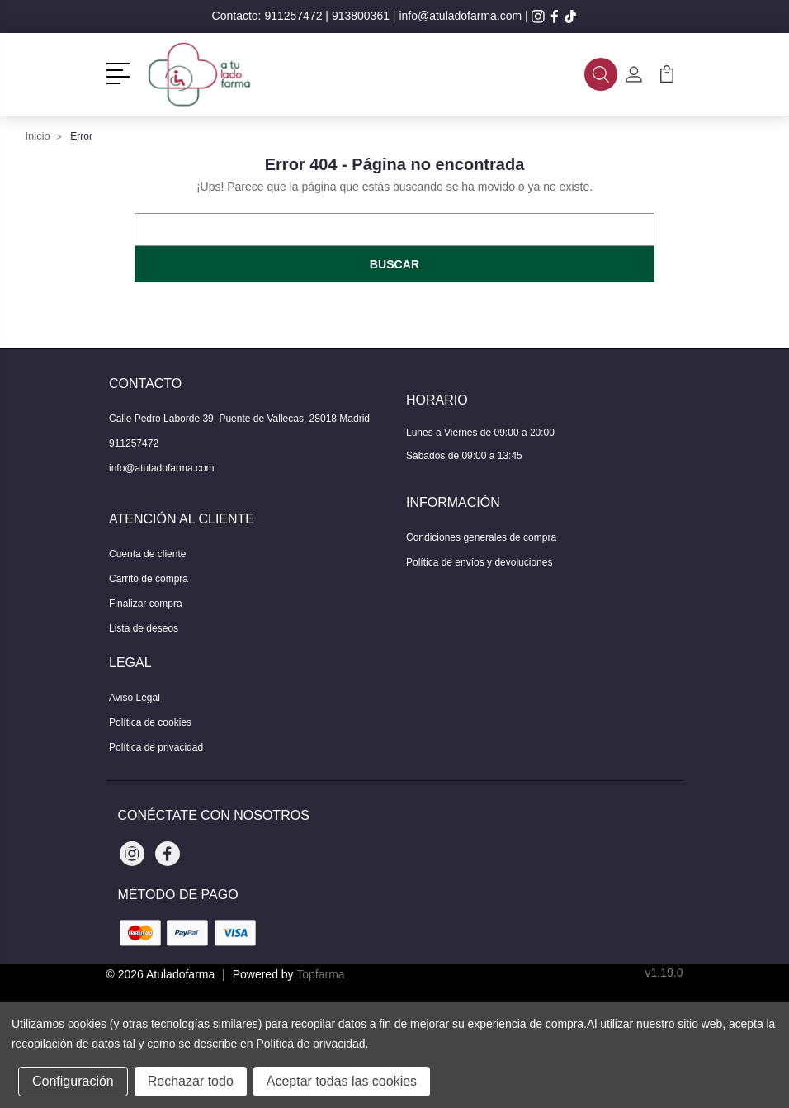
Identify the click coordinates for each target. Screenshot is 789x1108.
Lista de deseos (143, 628)
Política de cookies (150, 722)
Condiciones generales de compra (481, 537)
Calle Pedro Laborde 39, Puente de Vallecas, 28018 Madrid (239, 418)
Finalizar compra (145, 603)
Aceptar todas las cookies (342, 1081)
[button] (120, 72)
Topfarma (320, 974)
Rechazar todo (191, 1081)
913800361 (361, 15)
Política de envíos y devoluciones (479, 562)
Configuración (73, 1081)
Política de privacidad (156, 747)
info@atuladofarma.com (460, 15)
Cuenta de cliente (147, 554)
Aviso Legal (134, 697)
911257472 (293, 15)
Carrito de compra (148, 579)
